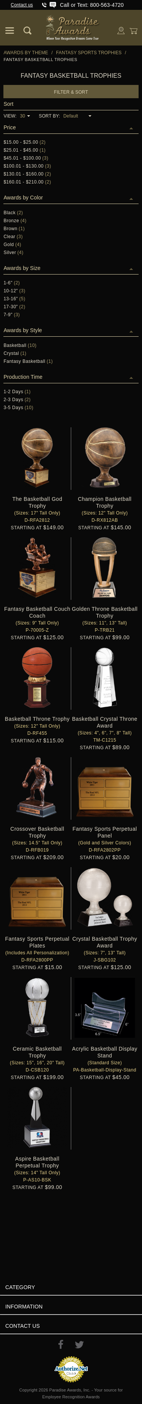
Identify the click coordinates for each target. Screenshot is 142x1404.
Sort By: (49, 116)
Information (24, 1307)
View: (9, 116)
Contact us (22, 5)
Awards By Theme (25, 52)
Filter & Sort (71, 92)
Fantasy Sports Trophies (89, 52)
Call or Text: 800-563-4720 (91, 5)
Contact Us (22, 1326)
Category (20, 1287)
